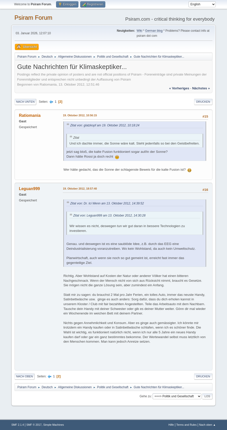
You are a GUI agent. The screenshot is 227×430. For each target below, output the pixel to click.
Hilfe (171, 424)
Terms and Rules (186, 424)
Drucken (203, 101)
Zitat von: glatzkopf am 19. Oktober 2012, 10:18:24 (104, 125)
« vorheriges (179, 88)
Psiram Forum (33, 17)
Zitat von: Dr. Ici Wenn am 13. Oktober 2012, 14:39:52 (107, 203)
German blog (153, 30)
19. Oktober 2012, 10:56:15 (80, 115)
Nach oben (24, 376)
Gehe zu (145, 396)
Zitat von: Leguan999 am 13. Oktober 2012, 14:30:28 (109, 215)
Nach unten (25, 101)
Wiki (139, 30)
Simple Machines (53, 424)
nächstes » (201, 88)
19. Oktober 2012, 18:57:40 (80, 188)
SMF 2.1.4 (17, 424)
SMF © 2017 (34, 424)
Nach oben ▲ (207, 424)
